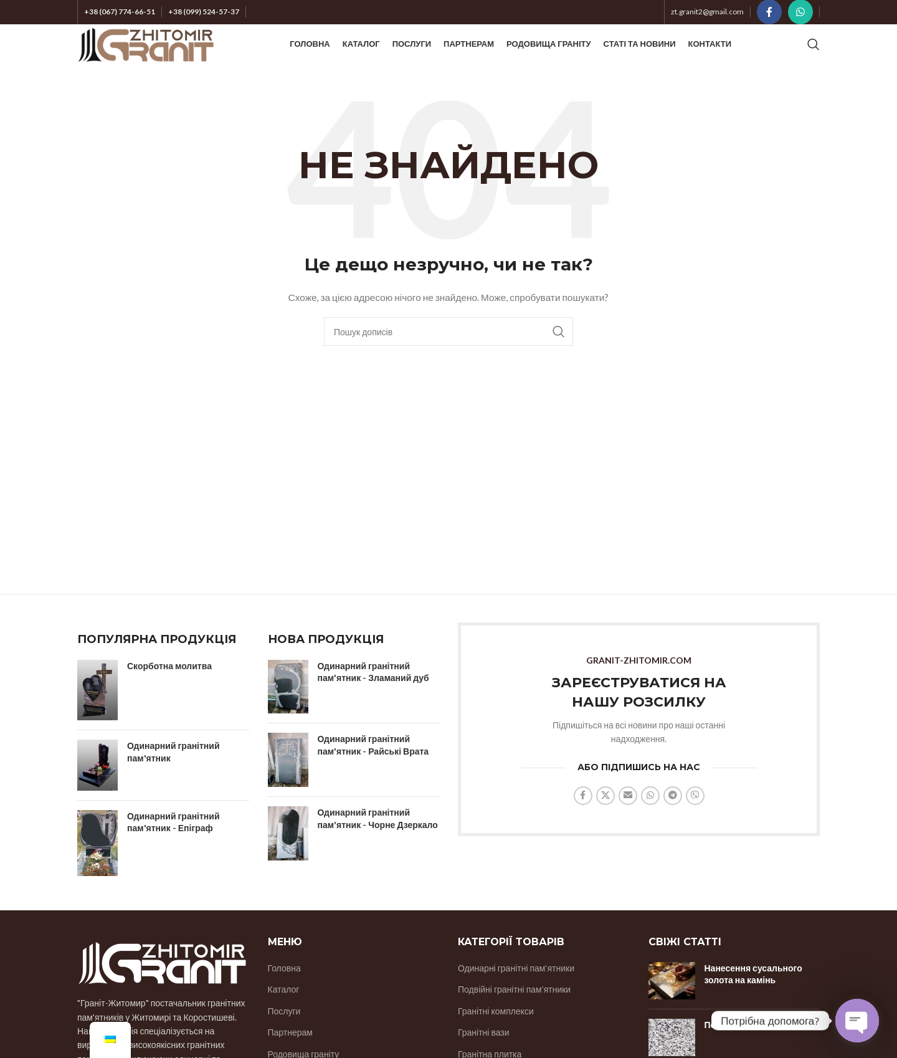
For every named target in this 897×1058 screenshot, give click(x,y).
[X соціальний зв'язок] (605, 819)
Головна (284, 991)
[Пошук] (813, 57)
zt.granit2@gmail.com (707, 12)
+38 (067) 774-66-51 (119, 12)
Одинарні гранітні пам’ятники (516, 991)
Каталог (284, 1013)
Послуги (284, 1034)
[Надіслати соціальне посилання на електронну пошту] (628, 819)
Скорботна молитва (169, 689)
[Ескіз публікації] (671, 1004)
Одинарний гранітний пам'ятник (173, 776)
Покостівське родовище (756, 1048)
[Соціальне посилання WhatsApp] (800, 13)
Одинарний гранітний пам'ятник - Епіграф (173, 845)
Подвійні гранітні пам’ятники (514, 1013)
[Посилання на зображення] (161, 985)
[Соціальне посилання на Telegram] (672, 819)
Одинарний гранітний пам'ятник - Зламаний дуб (373, 695)
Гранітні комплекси (496, 1034)
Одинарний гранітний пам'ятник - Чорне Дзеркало (378, 842)
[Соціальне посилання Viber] (695, 819)
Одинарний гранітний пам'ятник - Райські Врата (373, 769)
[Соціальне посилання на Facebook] (769, 13)
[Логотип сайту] (145, 56)
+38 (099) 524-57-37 (203, 12)
